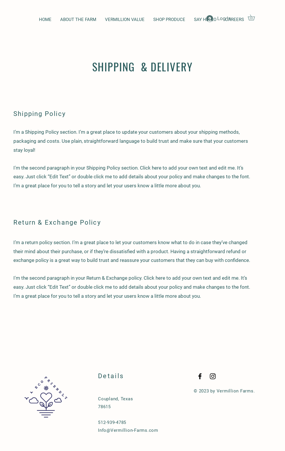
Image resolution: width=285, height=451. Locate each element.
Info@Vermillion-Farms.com (128, 430)
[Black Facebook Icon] (200, 376)
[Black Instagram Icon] (213, 376)
